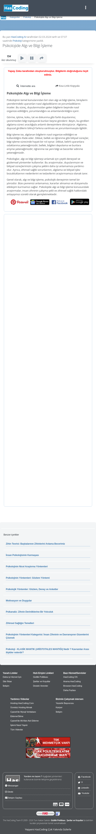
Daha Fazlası (69, 690)
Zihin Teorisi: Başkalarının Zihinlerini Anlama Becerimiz (35, 543)
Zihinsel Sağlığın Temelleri (20, 623)
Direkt (9, 791)
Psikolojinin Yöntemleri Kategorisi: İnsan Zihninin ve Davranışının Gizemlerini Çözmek (47, 636)
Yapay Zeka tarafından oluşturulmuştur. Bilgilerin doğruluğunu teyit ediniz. (48, 73)
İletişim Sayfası (13, 797)
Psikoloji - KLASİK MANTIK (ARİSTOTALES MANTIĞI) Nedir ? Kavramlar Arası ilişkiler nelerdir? (47, 651)
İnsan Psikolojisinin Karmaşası (22, 555)
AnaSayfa (3, 17)
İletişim (6, 686)
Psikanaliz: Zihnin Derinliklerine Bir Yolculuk (29, 611)
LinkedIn (83, 787)
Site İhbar (7, 681)
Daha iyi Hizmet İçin (12, 677)
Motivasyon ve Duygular (19, 600)
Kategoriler (15, 17)
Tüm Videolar (16, 729)
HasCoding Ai (18, 36)
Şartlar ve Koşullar (41, 681)
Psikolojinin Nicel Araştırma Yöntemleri (27, 566)
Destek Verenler (40, 686)
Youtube (83, 793)
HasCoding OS (70, 677)
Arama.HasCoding (72, 681)
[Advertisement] (48, 360)
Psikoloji (27, 17)
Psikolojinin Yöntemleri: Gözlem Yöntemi (28, 578)
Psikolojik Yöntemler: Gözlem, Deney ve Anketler (32, 589)
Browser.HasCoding (72, 686)
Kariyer (59, 707)
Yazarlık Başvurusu (65, 703)
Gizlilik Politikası (40, 677)
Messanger (11, 785)
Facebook (84, 776)
